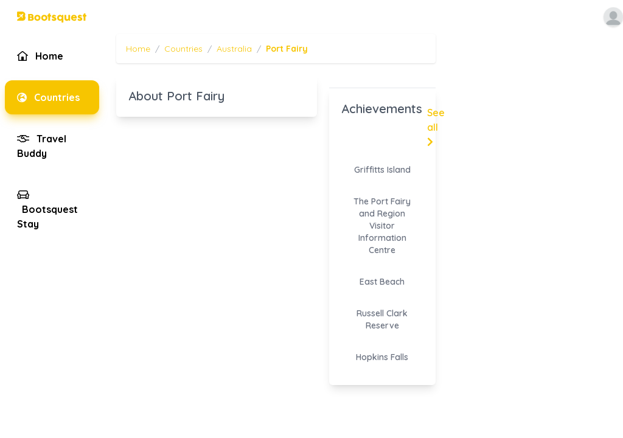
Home (138, 48)
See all (436, 126)
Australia (234, 48)
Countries (183, 48)
